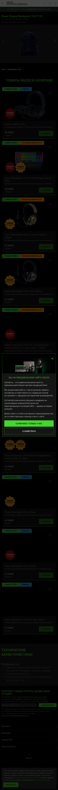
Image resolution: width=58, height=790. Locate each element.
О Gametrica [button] (29, 431)
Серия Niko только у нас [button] (29, 423)
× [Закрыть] (52, 358)
